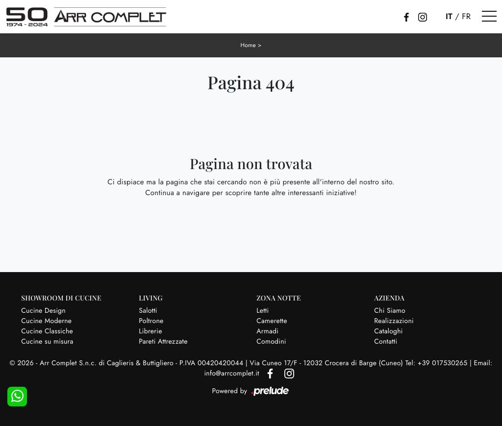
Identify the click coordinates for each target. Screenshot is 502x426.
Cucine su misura (47, 341)
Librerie (150, 331)
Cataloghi (388, 331)
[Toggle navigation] (489, 17)
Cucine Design (43, 310)
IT (449, 17)
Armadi (267, 331)
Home (248, 45)
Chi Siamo (389, 310)
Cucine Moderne (46, 321)
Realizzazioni (394, 321)
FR (466, 17)
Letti (262, 310)
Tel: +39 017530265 (437, 363)
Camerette (271, 321)
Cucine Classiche (47, 331)
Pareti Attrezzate (163, 341)
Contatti (385, 341)
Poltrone (151, 321)
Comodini (271, 341)
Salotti (148, 310)
